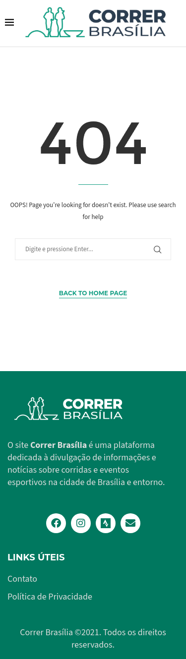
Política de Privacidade (49, 597)
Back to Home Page (93, 293)
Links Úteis (35, 557)
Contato (22, 579)
